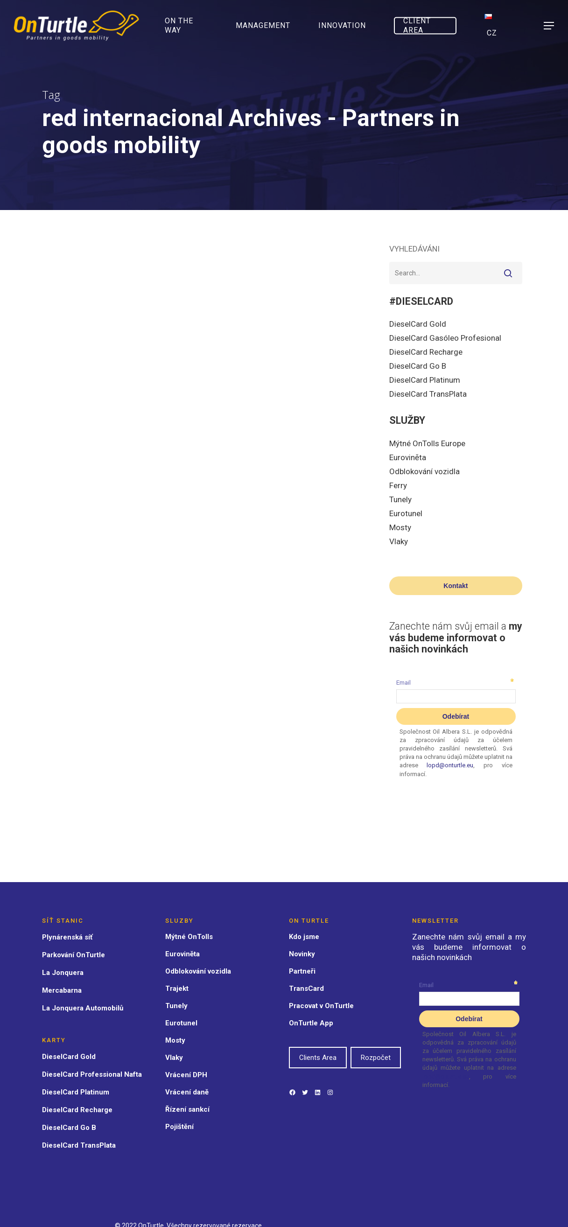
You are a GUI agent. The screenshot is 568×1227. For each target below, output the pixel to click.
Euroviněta (407, 457)
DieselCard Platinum (424, 380)
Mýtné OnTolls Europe (427, 443)
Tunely (400, 499)
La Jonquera (63, 972)
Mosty (400, 527)
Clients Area (318, 1057)
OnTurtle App (311, 1023)
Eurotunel (405, 513)
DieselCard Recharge (426, 352)
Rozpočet (376, 1057)
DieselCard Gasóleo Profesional (445, 338)
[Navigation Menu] (549, 26)
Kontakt (455, 585)
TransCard (306, 988)
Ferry (398, 485)
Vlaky (398, 541)
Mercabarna (62, 990)
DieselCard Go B (417, 366)
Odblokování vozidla (424, 471)
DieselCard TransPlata (428, 394)
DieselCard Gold (417, 324)
